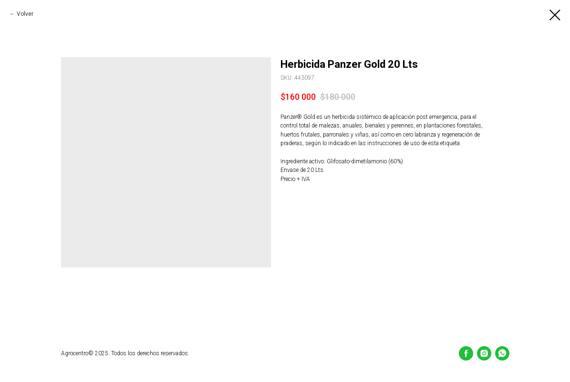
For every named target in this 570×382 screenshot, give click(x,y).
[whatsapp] (502, 353)
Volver (25, 14)
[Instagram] (484, 353)
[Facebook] (466, 353)
